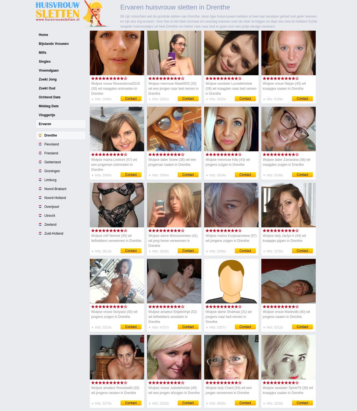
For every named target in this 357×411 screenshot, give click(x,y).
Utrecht (49, 216)
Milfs (42, 53)
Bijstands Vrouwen (54, 44)
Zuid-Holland (53, 233)
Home (43, 35)
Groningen (52, 171)
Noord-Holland (55, 198)
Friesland (51, 153)
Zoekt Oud (47, 88)
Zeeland (50, 225)
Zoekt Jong (48, 79)
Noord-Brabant (55, 189)
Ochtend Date (50, 97)
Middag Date (49, 106)
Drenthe (50, 135)
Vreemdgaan (49, 70)
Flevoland (51, 144)
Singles (45, 62)
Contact (131, 99)
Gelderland (52, 162)
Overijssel (51, 207)
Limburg (50, 180)
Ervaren (45, 124)
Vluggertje (47, 115)
